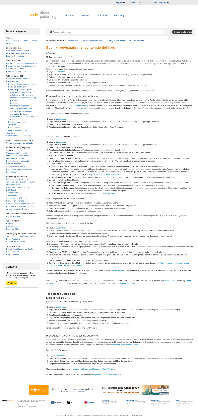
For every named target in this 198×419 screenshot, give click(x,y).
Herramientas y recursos (16, 71)
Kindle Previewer (118, 270)
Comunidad (102, 15)
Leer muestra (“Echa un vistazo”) (19, 156)
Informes (85, 15)
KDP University (12, 254)
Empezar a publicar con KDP (18, 79)
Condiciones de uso (98, 415)
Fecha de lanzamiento (17, 87)
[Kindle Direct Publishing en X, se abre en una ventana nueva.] (72, 402)
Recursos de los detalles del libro (22, 84)
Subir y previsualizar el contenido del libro (125, 41)
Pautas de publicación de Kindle (19, 249)
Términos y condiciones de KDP (66, 415)
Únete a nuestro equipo (121, 415)
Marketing (119, 15)
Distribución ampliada (15, 201)
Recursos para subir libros (20, 89)
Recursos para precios (17, 122)
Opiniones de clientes (15, 158)
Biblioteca (70, 15)
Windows (62, 249)
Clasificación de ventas (15, 166)
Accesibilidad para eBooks (21, 92)
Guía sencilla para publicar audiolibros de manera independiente (184, 402)
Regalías (10, 223)
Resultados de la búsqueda (17, 161)
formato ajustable (108, 193)
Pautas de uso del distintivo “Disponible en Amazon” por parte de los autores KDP (21, 182)
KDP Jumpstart (12, 252)
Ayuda (132, 2)
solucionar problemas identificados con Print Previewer (93, 369)
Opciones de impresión (19, 106)
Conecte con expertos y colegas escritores (136, 401)
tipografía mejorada (80, 105)
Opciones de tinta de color (21, 108)
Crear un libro (12, 81)
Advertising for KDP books (17, 198)
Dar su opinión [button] (161, 2)
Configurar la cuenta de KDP (18, 51)
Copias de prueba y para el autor (19, 143)
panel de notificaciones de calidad (105, 174)
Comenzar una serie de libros (18, 136)
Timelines (12, 125)
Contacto (12, 283)
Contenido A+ (11, 195)
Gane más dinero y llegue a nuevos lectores (110, 401)
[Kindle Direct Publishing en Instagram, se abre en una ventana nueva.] (90, 402)
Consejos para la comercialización (20, 204)
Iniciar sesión (144, 2)
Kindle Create (170, 280)
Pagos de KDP (12, 229)
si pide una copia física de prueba (107, 374)
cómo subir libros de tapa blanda (124, 345)
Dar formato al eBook (15, 69)
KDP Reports (11, 226)
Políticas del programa (15, 242)
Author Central (12, 193)
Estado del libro (14, 127)
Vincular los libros (13, 164)
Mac (55, 249)
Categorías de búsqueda (16, 153)
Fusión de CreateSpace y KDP (19, 53)
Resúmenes (11, 172)
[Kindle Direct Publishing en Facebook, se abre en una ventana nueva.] (56, 402)
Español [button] (120, 2)
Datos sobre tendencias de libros (19, 169)
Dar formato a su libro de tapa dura (20, 66)
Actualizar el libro (13, 216)
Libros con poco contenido (19, 130)
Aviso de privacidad (84, 415)
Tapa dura (10, 133)
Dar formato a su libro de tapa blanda (21, 63)
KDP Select (11, 190)
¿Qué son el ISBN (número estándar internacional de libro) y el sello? (23, 97)
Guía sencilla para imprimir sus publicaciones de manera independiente (160, 402)
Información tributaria (15, 56)
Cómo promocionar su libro (17, 187)
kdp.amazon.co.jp (136, 415)
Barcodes (14, 103)
